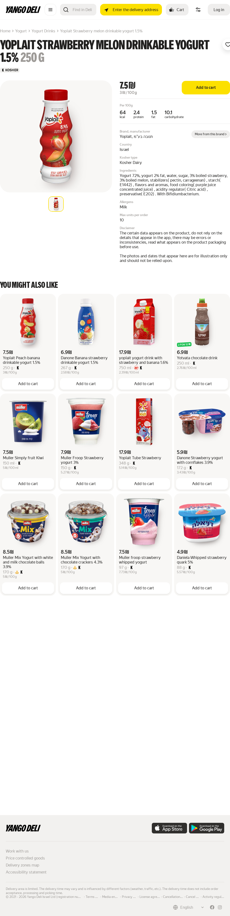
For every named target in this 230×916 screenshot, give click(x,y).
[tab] (56, 204)
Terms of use (95, 896)
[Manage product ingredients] (198, 9)
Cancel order (195, 896)
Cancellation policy (176, 896)
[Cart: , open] (177, 9)
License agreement (152, 896)
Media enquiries (113, 896)
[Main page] (23, 11)
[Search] (82, 9)
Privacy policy (131, 896)
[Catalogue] (50, 9)
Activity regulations (216, 896)
